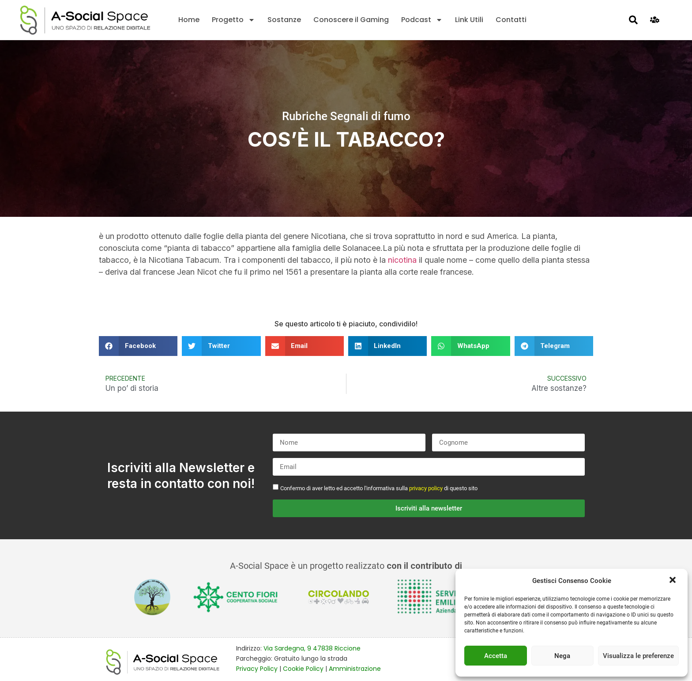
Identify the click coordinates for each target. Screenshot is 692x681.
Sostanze (284, 20)
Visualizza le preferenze (638, 656)
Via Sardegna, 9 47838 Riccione (312, 648)
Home (188, 20)
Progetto (233, 20)
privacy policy (426, 488)
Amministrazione (355, 668)
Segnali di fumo (370, 116)
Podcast (422, 20)
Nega (562, 656)
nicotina (402, 260)
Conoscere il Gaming (351, 20)
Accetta (495, 656)
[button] (673, 580)
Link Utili (469, 20)
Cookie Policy (303, 668)
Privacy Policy (257, 668)
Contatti (511, 20)
